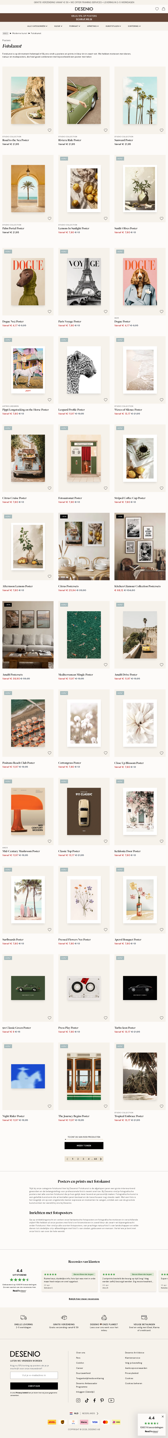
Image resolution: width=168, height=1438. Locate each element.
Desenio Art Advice (134, 1352)
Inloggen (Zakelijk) (85, 1392)
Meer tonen (84, 1145)
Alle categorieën (37, 26)
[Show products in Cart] (163, 8)
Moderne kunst (19, 33)
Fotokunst (36, 33)
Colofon (80, 1363)
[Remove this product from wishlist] (50, 130)
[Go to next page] (100, 1159)
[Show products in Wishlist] (157, 8)
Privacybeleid (132, 1373)
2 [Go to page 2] (78, 1158)
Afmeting (93, 26)
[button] (152, 1425)
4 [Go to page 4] (88, 1158)
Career (79, 1368)
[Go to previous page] (67, 1159)
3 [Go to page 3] (83, 1158)
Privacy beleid (22, 1393)
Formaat (74, 26)
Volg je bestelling (133, 1363)
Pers (78, 1358)
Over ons (80, 1352)
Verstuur (34, 1386)
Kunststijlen (113, 26)
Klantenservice (132, 1358)
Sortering (134, 26)
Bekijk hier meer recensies (84, 1299)
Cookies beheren (133, 1383)
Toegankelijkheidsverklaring (90, 1378)
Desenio (92, 1429)
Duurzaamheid (83, 1373)
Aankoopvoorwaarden (136, 1368)
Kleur (58, 26)
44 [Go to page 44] (95, 1158)
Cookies (129, 1378)
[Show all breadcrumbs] (5, 33)
